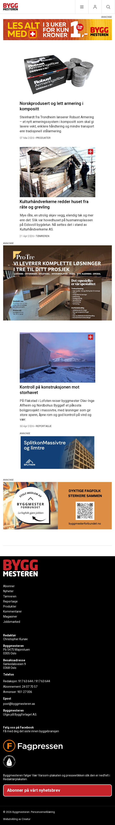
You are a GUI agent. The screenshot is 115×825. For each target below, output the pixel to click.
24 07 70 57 (29, 686)
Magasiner (10, 616)
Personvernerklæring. (43, 812)
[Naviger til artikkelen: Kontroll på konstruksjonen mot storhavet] (57, 357)
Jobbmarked (11, 621)
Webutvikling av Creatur (16, 819)
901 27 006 (24, 692)
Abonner (9, 586)
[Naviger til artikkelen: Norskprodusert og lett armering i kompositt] (57, 71)
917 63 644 (25, 681)
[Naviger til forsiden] (10, 7)
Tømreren (9, 596)
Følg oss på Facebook (18, 727)
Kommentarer (12, 611)
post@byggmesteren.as (19, 703)
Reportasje (10, 601)
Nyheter (8, 591)
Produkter (9, 606)
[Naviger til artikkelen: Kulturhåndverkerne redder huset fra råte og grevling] (57, 172)
